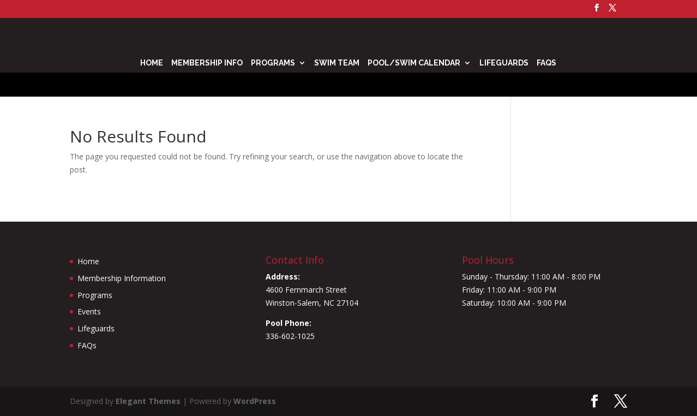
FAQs (546, 63)
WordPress (254, 401)
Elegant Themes (148, 401)
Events (89, 311)
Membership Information (121, 278)
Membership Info (207, 63)
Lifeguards (503, 63)
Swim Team (336, 63)
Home (151, 63)
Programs (273, 63)
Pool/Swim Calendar (414, 63)
